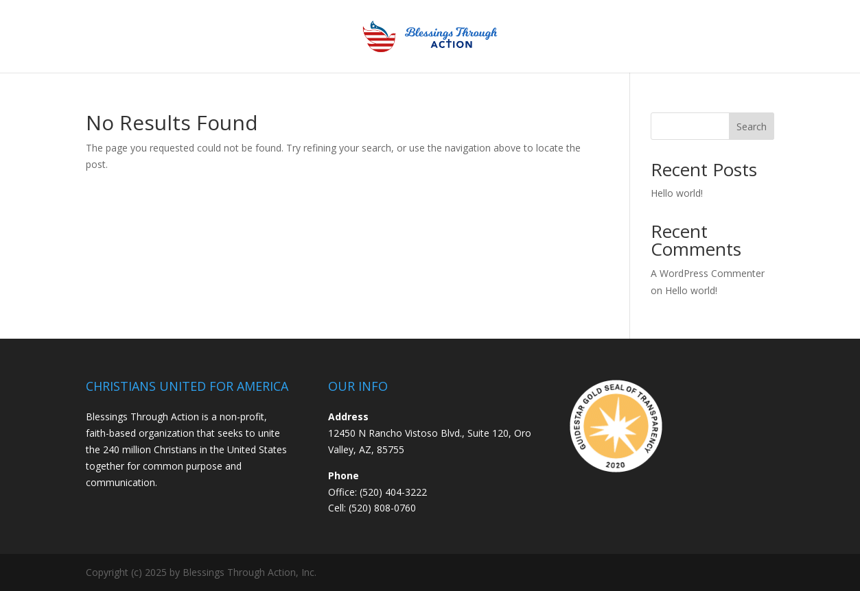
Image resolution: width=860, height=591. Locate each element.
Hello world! (677, 193)
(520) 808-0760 (382, 507)
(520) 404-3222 (393, 491)
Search (751, 126)
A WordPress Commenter (708, 273)
